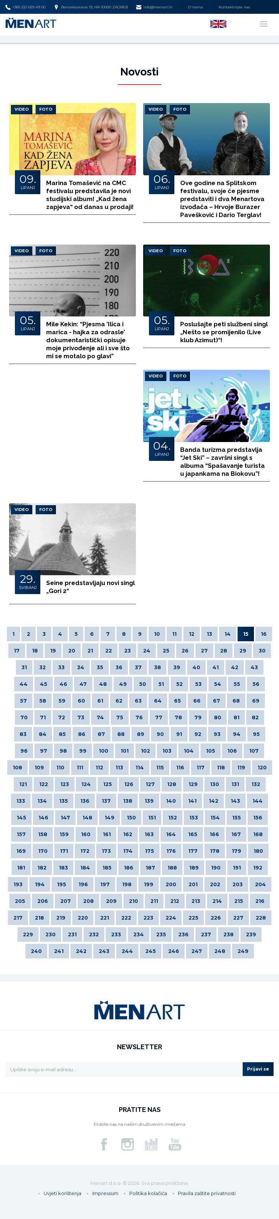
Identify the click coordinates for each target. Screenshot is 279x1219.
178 (214, 851)
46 (63, 684)
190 (216, 867)
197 (105, 884)
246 (173, 951)
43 (254, 667)
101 (125, 751)
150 (131, 817)
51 (161, 684)
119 (241, 767)
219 (60, 918)
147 (65, 817)
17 (17, 650)
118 (221, 767)
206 (42, 901)
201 (193, 884)
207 (65, 901)
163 (149, 834)
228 (261, 918)
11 (174, 634)
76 (139, 717)
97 (43, 751)
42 (234, 667)
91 (179, 734)
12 (191, 634)
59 (61, 701)
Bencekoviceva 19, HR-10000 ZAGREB (91, 7)
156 (257, 817)
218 (39, 918)
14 (228, 634)
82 (255, 717)
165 (192, 834)
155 (236, 817)
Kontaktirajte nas (234, 7)
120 (262, 767)
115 (160, 767)
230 (50, 934)
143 (235, 801)
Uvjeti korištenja (62, 1193)
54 (217, 684)
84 (42, 734)
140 (171, 801)
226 (216, 918)
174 (128, 851)
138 (127, 801)
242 (81, 951)
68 (236, 701)
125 (107, 784)
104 (189, 751)
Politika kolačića (148, 1193)
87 (101, 734)
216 (259, 901)
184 (85, 867)
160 (85, 834)
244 (127, 951)
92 (197, 734)
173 (106, 851)
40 (196, 667)
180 (258, 851)
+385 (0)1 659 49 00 (25, 7)
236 (183, 934)
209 (111, 901)
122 (43, 784)
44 (24, 684)
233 (116, 934)
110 (60, 767)
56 (255, 684)
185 (107, 867)
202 (215, 884)
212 (174, 901)
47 (83, 684)
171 (64, 851)
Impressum (105, 1193)
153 (193, 817)
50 (142, 684)
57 (23, 701)
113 (119, 767)
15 (245, 634)
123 (64, 784)
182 (41, 867)
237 (206, 934)
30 (262, 650)
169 (21, 851)
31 (24, 667)
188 (172, 867)
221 (104, 918)
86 (81, 734)
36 (119, 667)
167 (236, 834)
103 (166, 751)
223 (148, 918)
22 (108, 650)
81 (236, 717)
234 (138, 934)
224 (171, 918)
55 (237, 684)
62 (119, 701)
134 (42, 801)
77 (158, 717)
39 (176, 667)
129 (193, 784)
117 (201, 767)
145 (21, 817)
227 (238, 918)
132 (255, 784)
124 (86, 784)
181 (21, 867)
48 (103, 684)
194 (40, 884)
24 (146, 650)
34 (80, 667)
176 (171, 851)
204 (260, 884)
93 (217, 734)
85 (62, 734)
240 (36, 951)
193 (18, 884)
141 (192, 801)
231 (72, 934)
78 (178, 717)
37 (138, 667)
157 (21, 834)
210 (133, 901)
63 (138, 701)
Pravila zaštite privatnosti (207, 1193)
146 (43, 817)
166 (214, 834)
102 (145, 751)
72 (61, 717)
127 (150, 784)
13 (209, 634)
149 (109, 817)
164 (171, 834)
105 (210, 751)
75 (119, 717)
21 (90, 650)
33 (61, 667)
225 (193, 918)
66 (197, 701)
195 (61, 884)
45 (43, 684)
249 (243, 951)
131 (235, 784)
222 (126, 918)
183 (63, 867)
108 (17, 767)
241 (59, 951)
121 (23, 784)
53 (198, 684)
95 (256, 734)
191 (237, 867)
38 (157, 667)
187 (150, 867)
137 (106, 801)
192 (257, 867)
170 (43, 851)
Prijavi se (258, 1069)
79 (198, 717)
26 (185, 650)
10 (157, 634)
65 (177, 701)
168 (258, 834)
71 (43, 717)
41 (216, 667)
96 (24, 751)
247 (196, 951)
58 (42, 701)
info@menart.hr (154, 7)
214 (217, 901)
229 (28, 934)
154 (215, 817)
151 (152, 817)
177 (193, 851)
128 (171, 784)
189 (194, 867)
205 (20, 901)
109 (39, 767)
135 (63, 801)
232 (94, 934)
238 (228, 934)
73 (80, 717)
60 (81, 701)
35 (100, 667)
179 (236, 851)
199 (148, 884)
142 (213, 801)
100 (103, 751)
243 (104, 951)
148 (87, 817)
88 (121, 734)
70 (24, 717)
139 (149, 801)
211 (154, 901)
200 (171, 884)
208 (88, 901)
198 (127, 884)
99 (82, 751)
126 (128, 784)
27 (204, 650)
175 (149, 851)
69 (255, 701)
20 (71, 650)
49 (123, 684)
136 (84, 801)
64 (158, 701)
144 (257, 801)
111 (80, 767)
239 (251, 934)
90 (160, 734)
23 (127, 650)
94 (236, 734)
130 (214, 784)
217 (18, 918)
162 (127, 834)
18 (35, 650)
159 (64, 834)
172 (84, 851)
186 (128, 867)
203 (237, 884)
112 (99, 767)
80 (217, 717)
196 (83, 884)
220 (83, 918)
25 (166, 650)
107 (254, 751)
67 (216, 701)
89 (140, 734)
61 (100, 701)
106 (232, 751)
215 (238, 901)
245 (150, 951)
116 (180, 767)
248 (219, 951)
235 (161, 934)
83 (23, 734)
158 (42, 834)
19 (53, 650)
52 (179, 684)
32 (42, 667)
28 (223, 650)
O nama (195, 7)
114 (140, 767)
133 (20, 801)
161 (107, 834)
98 (63, 751)
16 (264, 634)
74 (100, 717)
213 (195, 901)
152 (172, 817)
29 (242, 650)
